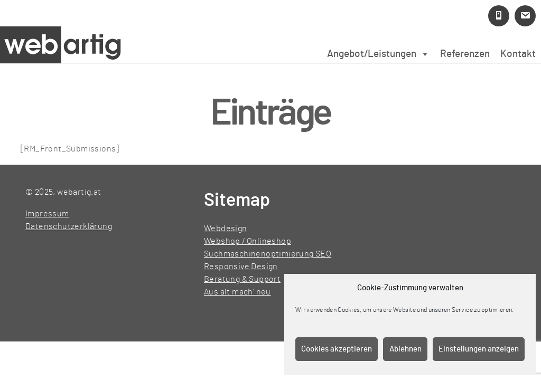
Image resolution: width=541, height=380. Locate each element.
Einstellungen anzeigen (479, 349)
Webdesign (225, 228)
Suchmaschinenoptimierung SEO (267, 254)
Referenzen (465, 54)
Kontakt (518, 54)
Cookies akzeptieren (336, 349)
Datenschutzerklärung (68, 226)
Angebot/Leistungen (378, 54)
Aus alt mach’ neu (237, 292)
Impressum (47, 214)
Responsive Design (241, 266)
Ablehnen (405, 349)
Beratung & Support (242, 279)
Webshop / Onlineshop (247, 241)
